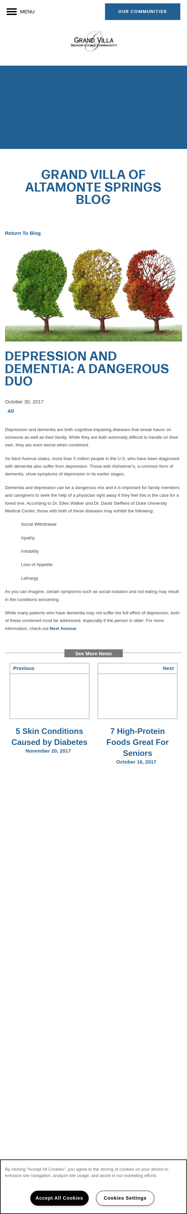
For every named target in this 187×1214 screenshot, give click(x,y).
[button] (142, 11)
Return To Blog (23, 233)
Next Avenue (63, 628)
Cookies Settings (125, 1198)
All (11, 411)
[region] (93, 1186)
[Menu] (21, 11)
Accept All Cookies (59, 1198)
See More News (93, 653)
